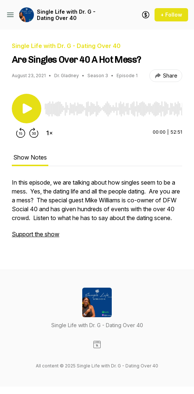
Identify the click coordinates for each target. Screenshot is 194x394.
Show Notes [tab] (30, 157)
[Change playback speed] (49, 133)
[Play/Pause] (26, 108)
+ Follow (171, 14)
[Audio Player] (113, 106)
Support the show (35, 234)
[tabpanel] (97, 212)
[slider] (113, 109)
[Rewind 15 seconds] (20, 133)
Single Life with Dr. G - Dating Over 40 (66, 14)
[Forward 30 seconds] (34, 133)
